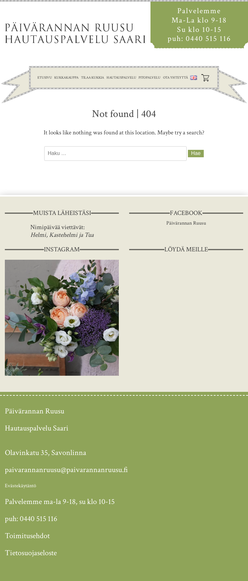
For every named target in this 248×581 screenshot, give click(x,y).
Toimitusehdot (27, 536)
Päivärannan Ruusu (186, 223)
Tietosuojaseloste (31, 553)
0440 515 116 (208, 39)
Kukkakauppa (66, 77)
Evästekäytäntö (20, 485)
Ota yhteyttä (175, 77)
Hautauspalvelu (121, 77)
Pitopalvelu (149, 77)
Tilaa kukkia (92, 77)
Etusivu (44, 77)
